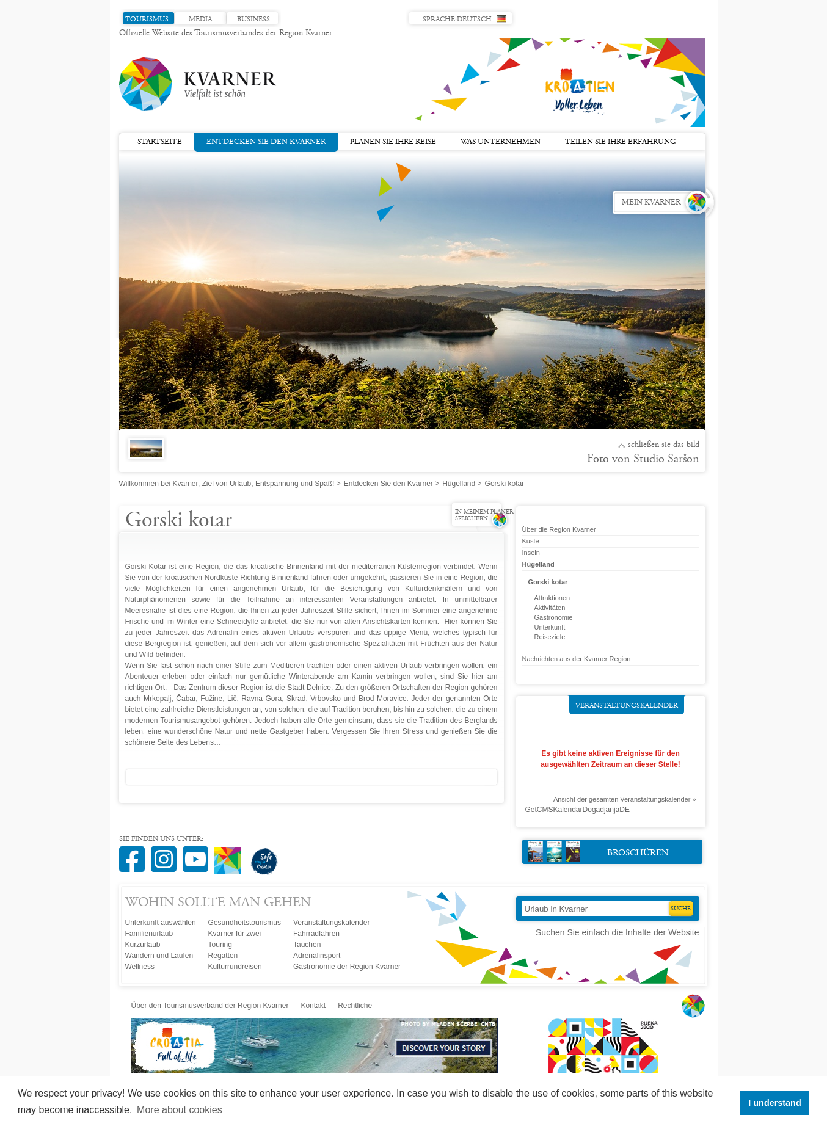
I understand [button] (774, 1103)
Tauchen (307, 944)
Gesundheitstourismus (244, 922)
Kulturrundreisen (235, 966)
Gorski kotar (548, 582)
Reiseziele (550, 637)
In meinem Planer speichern (484, 516)
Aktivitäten (550, 607)
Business (253, 19)
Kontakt (313, 1005)
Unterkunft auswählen (160, 922)
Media (200, 19)
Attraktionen (552, 597)
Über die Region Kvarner (559, 529)
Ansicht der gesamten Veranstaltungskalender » (624, 799)
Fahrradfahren (316, 933)
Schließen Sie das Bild (663, 445)
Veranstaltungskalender (626, 706)
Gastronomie (553, 617)
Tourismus (147, 19)
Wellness (140, 966)
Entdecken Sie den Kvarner (266, 141)
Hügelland (458, 483)
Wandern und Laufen (159, 955)
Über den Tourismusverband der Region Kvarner (210, 1005)
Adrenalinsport (316, 955)
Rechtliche (355, 1005)
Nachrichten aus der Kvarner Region (576, 659)
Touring (220, 944)
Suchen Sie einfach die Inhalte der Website (617, 932)
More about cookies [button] (179, 1110)
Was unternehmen (501, 142)
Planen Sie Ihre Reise (393, 142)
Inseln (531, 552)
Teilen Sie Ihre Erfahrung (620, 142)
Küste (530, 541)
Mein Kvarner (651, 202)
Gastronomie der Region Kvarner (347, 966)
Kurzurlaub (143, 944)
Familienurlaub (149, 933)
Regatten (223, 955)
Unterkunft (550, 627)
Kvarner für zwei (234, 933)
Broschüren (598, 851)
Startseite (159, 142)
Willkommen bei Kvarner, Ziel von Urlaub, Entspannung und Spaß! (227, 483)
